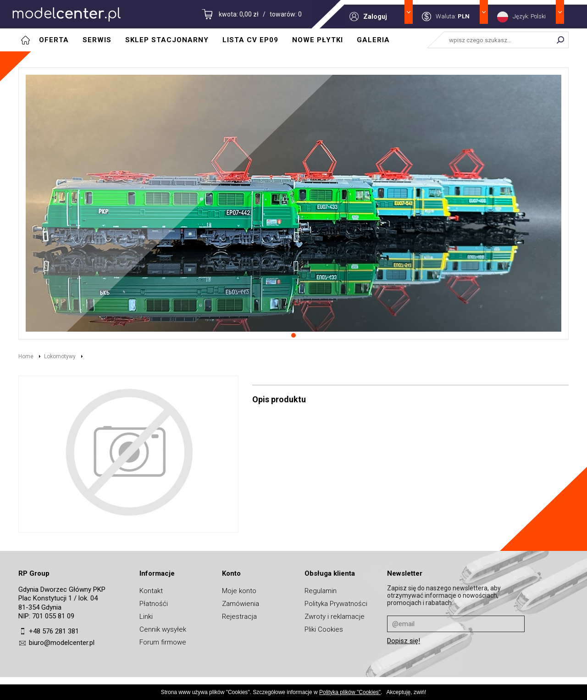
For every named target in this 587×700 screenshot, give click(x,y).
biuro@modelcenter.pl (61, 643)
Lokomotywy (60, 356)
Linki (146, 616)
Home (25, 356)
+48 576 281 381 (54, 631)
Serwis (97, 40)
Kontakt (151, 591)
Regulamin (321, 591)
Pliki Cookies (324, 629)
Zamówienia (240, 604)
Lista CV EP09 (250, 40)
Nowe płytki (317, 40)
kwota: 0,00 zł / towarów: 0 (260, 14)
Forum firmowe (162, 642)
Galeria (373, 40)
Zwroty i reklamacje (335, 616)
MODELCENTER (66, 14)
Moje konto (239, 591)
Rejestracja (239, 616)
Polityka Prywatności (336, 604)
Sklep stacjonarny (167, 40)
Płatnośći (153, 604)
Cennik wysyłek (162, 629)
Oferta (54, 40)
